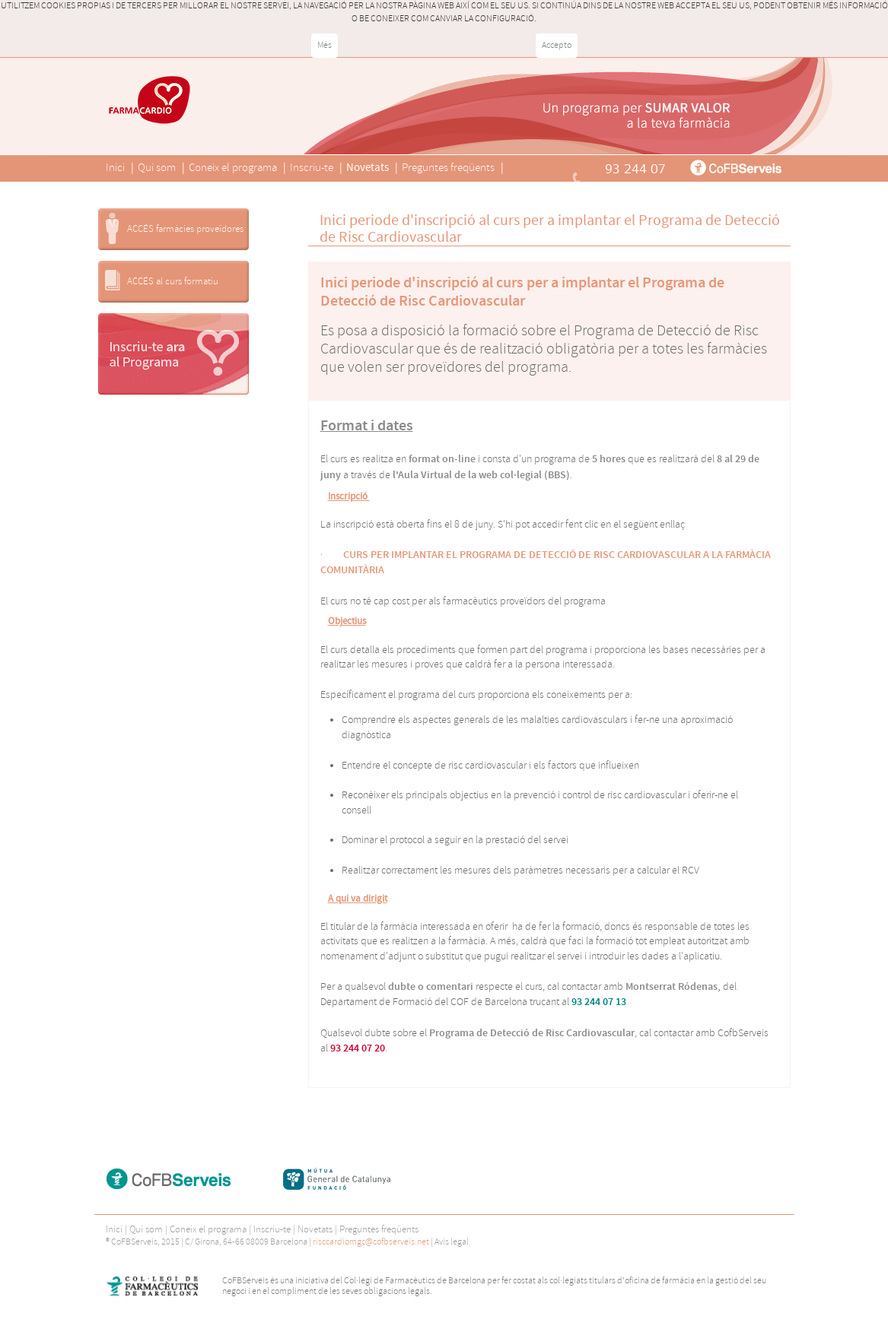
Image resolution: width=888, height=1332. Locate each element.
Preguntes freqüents (448, 167)
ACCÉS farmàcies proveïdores (185, 229)
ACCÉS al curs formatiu (172, 281)
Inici (115, 167)
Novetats (367, 167)
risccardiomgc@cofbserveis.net (371, 1242)
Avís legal (451, 1242)
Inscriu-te (311, 167)
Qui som (157, 167)
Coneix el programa (233, 167)
